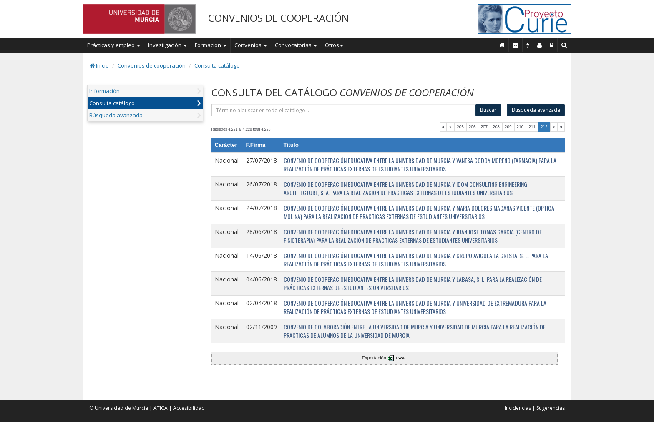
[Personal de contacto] (539, 45)
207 (484, 127)
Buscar (488, 109)
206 (472, 127)
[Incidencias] (528, 45)
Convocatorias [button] (296, 45)
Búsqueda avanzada (116, 115)
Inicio (99, 65)
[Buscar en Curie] (564, 45)
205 (460, 127)
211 (532, 127)
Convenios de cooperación (152, 65)
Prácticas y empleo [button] (113, 45)
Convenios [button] (250, 45)
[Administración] (552, 45)
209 (508, 127)
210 (520, 127)
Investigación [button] (167, 45)
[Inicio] (502, 45)
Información (104, 91)
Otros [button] (334, 45)
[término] (343, 110)
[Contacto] (516, 45)
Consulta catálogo (217, 65)
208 (496, 127)
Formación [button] (210, 45)
